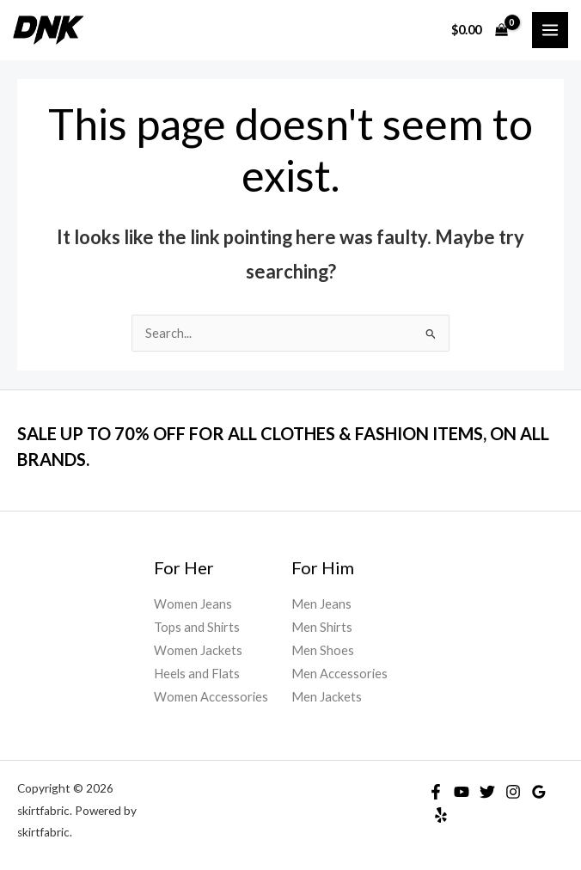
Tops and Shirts (197, 627)
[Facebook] (435, 792)
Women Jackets (198, 650)
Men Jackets (326, 696)
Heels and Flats (197, 673)
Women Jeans (193, 604)
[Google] (539, 792)
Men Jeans (321, 604)
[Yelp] (441, 815)
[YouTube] (461, 792)
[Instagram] (513, 792)
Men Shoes (322, 650)
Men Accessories (339, 673)
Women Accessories (211, 696)
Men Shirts (321, 627)
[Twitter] (487, 792)
